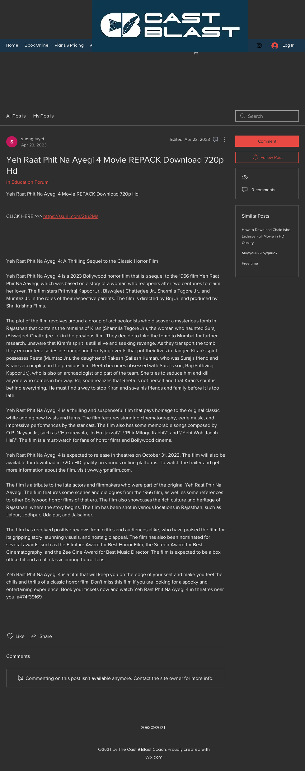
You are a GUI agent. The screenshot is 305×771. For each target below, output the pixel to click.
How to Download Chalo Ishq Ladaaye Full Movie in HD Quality (266, 236)
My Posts (43, 115)
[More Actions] (221, 139)
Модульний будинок (259, 253)
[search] (267, 116)
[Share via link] (41, 636)
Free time (250, 263)
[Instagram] (259, 45)
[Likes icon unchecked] (10, 636)
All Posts (16, 115)
